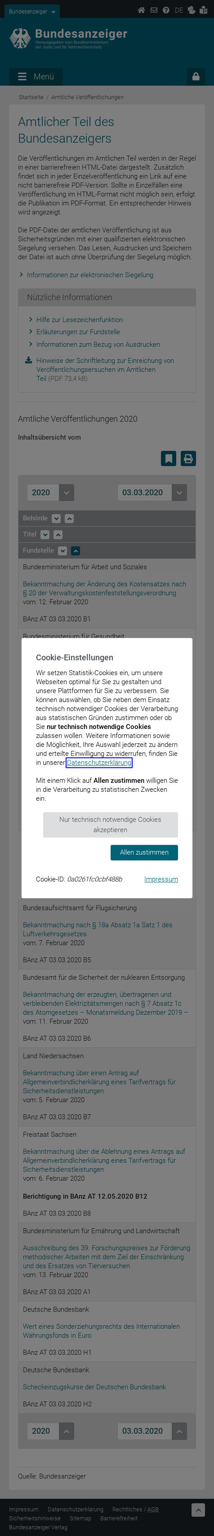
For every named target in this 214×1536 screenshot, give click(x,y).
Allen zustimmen (144, 852)
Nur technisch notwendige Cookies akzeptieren (110, 825)
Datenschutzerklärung (99, 763)
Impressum (161, 879)
